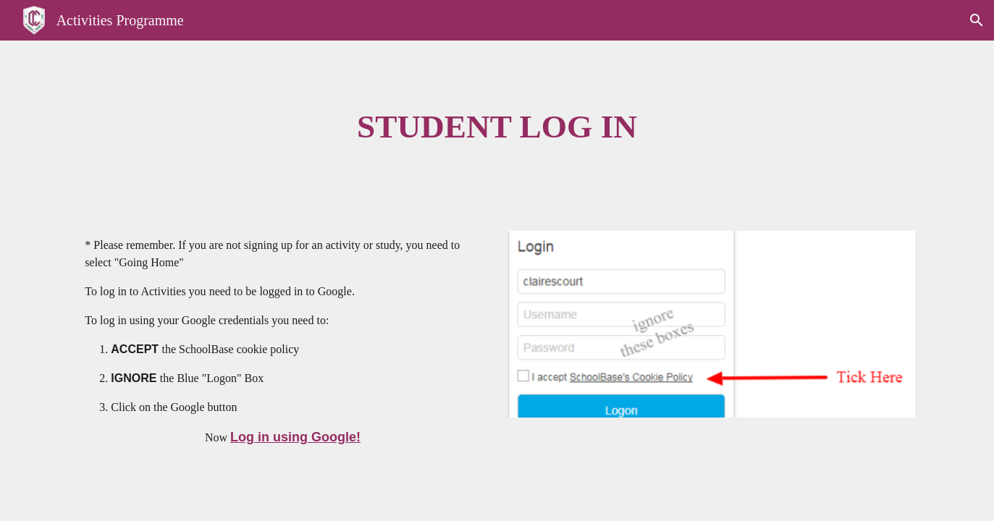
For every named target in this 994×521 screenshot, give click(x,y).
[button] (976, 20)
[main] (497, 127)
